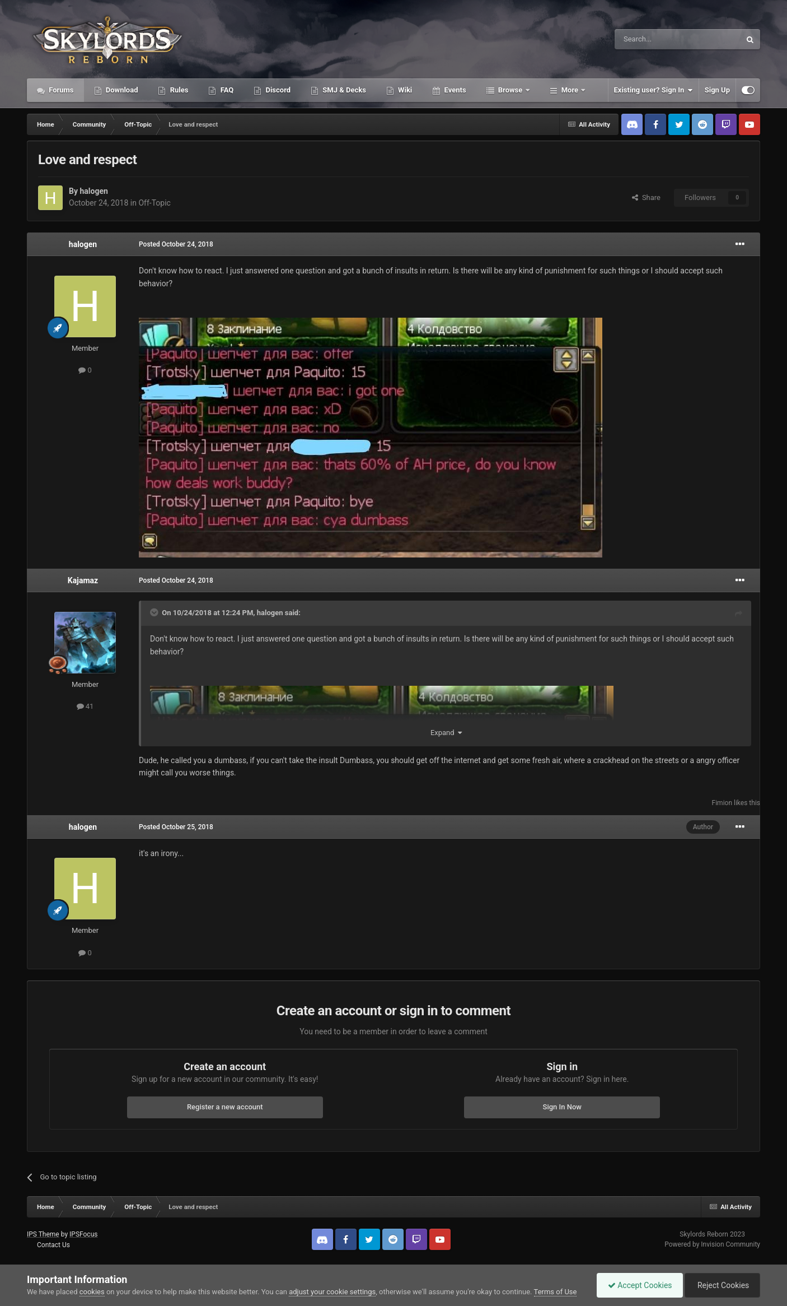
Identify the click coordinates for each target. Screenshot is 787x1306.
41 (85, 706)
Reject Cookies (721, 1285)
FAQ (225, 90)
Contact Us (53, 1245)
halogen (93, 191)
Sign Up (717, 90)
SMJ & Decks (343, 90)
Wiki (404, 90)
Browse (510, 90)
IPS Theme (43, 1234)
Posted (176, 244)
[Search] (651, 39)
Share (646, 197)
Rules (178, 90)
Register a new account (225, 1107)
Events (454, 90)
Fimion (722, 803)
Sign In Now (562, 1107)
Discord (277, 90)
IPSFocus (83, 1234)
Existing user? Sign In (653, 90)
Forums (60, 90)
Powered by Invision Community (712, 1244)
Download (121, 90)
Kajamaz (83, 580)
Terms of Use (555, 1292)
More (570, 90)
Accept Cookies (637, 1285)
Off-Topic (154, 202)
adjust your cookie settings (332, 1292)
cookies (92, 1292)
